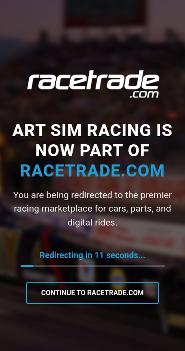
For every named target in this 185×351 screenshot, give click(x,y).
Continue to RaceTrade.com (92, 293)
